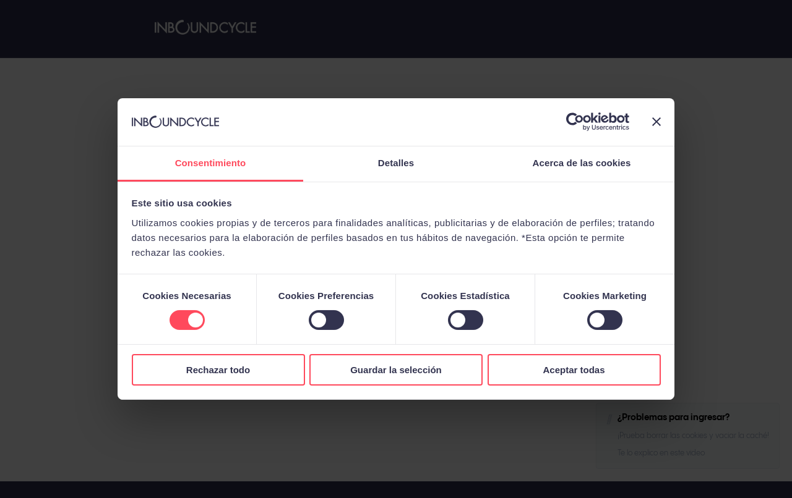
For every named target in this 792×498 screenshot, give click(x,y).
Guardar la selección (396, 370)
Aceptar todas (574, 370)
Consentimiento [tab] (210, 163)
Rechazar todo (218, 370)
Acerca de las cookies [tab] (582, 163)
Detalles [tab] (396, 163)
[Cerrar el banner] (656, 121)
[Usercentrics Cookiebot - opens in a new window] (575, 121)
